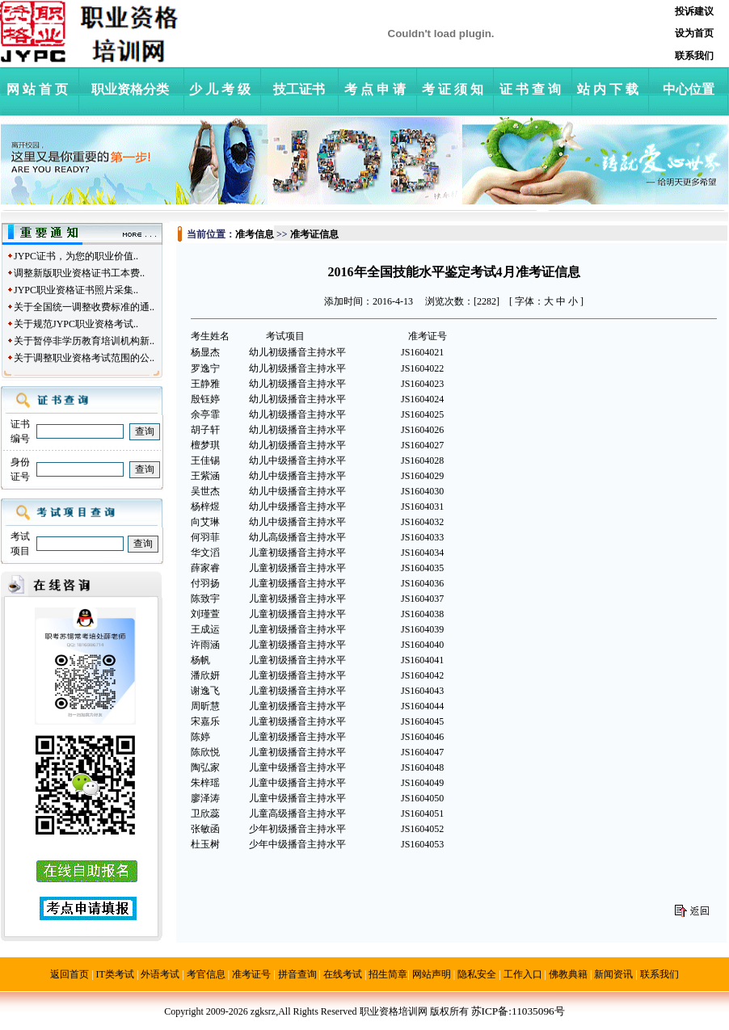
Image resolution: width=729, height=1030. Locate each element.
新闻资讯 (613, 974)
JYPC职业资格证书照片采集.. (76, 290)
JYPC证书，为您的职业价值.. (76, 256)
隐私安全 (476, 974)
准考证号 (251, 974)
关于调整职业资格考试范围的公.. (84, 358)
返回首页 (69, 974)
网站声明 (431, 974)
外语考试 (160, 974)
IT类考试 (115, 974)
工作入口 (523, 974)
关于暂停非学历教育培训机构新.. (84, 341)
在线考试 (342, 974)
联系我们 (659, 974)
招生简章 (388, 974)
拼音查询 (297, 974)
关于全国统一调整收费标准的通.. (84, 307)
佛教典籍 (568, 974)
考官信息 (206, 974)
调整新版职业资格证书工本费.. (79, 273)
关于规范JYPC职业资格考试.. (76, 324)
